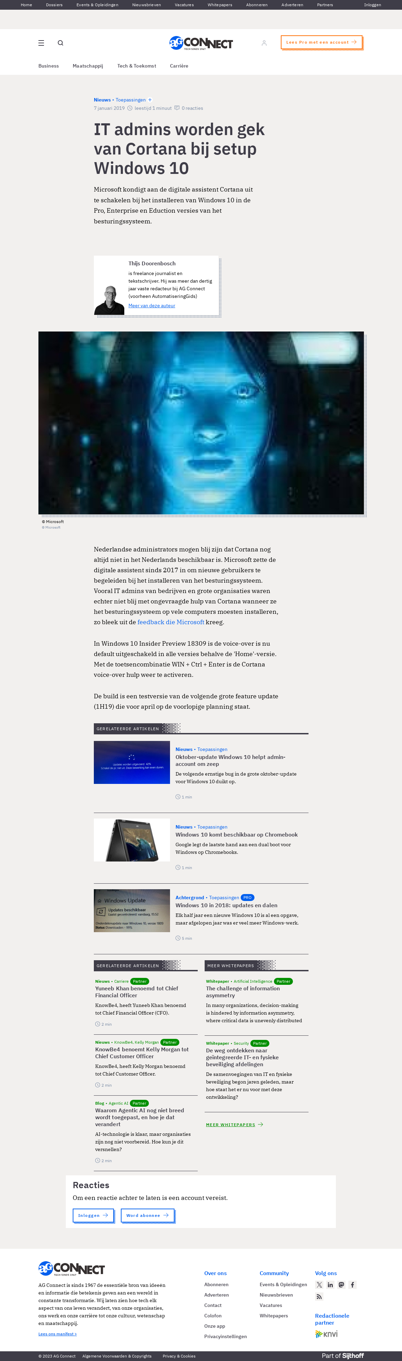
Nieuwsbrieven (146, 4)
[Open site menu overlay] (41, 43)
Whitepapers (220, 4)
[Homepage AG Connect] (201, 43)
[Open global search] (60, 43)
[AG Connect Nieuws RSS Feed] (319, 1296)
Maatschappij (88, 66)
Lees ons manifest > (57, 1333)
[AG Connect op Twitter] (319, 1285)
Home (26, 4)
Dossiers (54, 4)
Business (48, 66)
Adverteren (292, 4)
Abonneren (257, 4)
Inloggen (372, 4)
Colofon (213, 1316)
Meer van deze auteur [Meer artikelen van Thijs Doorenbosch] (151, 305)
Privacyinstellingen (225, 1336)
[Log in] (264, 43)
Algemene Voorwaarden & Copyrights (117, 1356)
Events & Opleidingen (97, 4)
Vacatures (184, 4)
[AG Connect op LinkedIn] (330, 1285)
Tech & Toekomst (136, 66)
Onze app (214, 1326)
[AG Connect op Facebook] (352, 1285)
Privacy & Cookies (179, 1356)
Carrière (179, 66)
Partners (325, 4)
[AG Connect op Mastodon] (341, 1285)
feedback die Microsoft (170, 622)
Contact (213, 1305)
